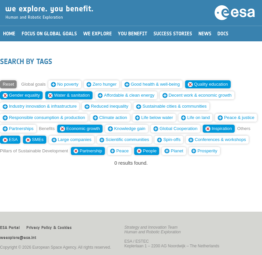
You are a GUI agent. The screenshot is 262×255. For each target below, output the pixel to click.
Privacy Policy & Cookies (49, 227)
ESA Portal (10, 227)
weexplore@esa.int (18, 237)
